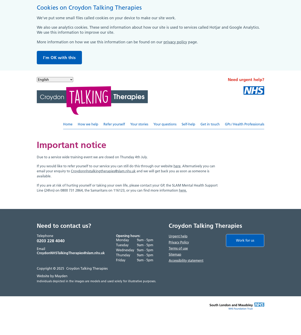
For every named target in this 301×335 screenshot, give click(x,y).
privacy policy (175, 42)
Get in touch (210, 124)
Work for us (245, 240)
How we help (88, 124)
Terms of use (178, 248)
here (177, 166)
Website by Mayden (52, 276)
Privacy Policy (179, 242)
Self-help (188, 124)
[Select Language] (55, 79)
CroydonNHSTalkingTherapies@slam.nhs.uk (71, 253)
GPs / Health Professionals (244, 124)
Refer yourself (114, 124)
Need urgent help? (246, 79)
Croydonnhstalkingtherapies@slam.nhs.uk (103, 171)
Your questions (164, 124)
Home (68, 124)
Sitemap (175, 254)
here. (183, 190)
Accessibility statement (186, 260)
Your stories (139, 124)
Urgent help (178, 236)
